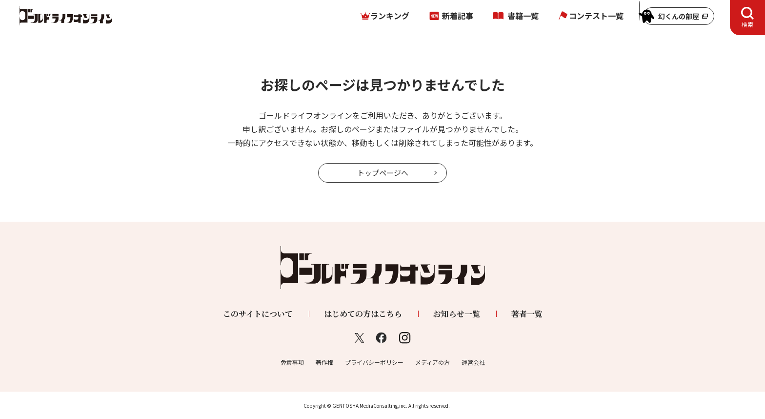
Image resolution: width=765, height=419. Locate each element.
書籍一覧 (523, 15)
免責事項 (292, 362)
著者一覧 (527, 313)
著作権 (324, 362)
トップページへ (382, 173)
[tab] (747, 17)
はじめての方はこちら (363, 313)
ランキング (389, 15)
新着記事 (457, 15)
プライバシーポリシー (374, 362)
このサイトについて (258, 313)
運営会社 (473, 362)
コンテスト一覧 (596, 15)
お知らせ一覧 (456, 313)
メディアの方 (432, 362)
